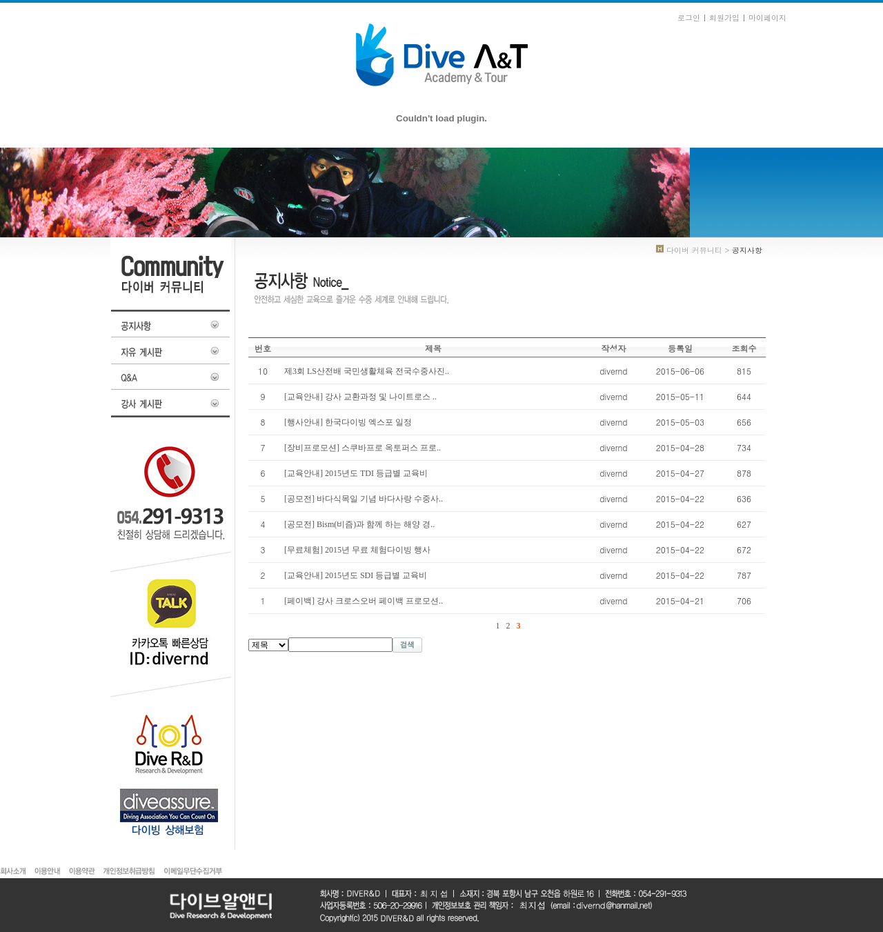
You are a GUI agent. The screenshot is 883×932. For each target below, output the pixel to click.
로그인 (688, 17)
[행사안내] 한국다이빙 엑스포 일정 (348, 422)
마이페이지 (767, 17)
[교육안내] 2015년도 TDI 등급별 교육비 (356, 473)
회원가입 (724, 17)
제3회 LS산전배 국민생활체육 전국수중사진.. (366, 371)
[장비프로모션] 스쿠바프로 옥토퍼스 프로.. (362, 448)
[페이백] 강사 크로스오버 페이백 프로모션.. (363, 601)
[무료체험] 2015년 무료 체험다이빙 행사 (357, 550)
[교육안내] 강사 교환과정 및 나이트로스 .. (360, 396)
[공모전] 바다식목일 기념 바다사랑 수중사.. (363, 499)
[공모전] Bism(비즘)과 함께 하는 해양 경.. (359, 524)
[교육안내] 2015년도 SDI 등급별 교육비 (355, 575)
